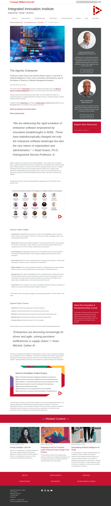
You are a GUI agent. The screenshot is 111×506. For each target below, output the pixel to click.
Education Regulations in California (86, 481)
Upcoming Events (55, 481)
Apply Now (24, 475)
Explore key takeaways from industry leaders (23, 109)
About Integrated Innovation (30, 22)
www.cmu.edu (20, 499)
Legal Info (12, 499)
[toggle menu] (99, 2)
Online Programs (53, 18)
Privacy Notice (86, 475)
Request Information (25, 481)
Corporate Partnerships (66, 18)
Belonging (78, 18)
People (86, 18)
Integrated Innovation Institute (33, 9)
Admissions (14, 18)
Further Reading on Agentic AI (81, 130)
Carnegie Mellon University (24, 2)
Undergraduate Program (39, 18)
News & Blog (95, 18)
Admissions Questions (55, 475)
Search (97, 2)
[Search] (87, 2)
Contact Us (13, 497)
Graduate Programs (25, 18)
